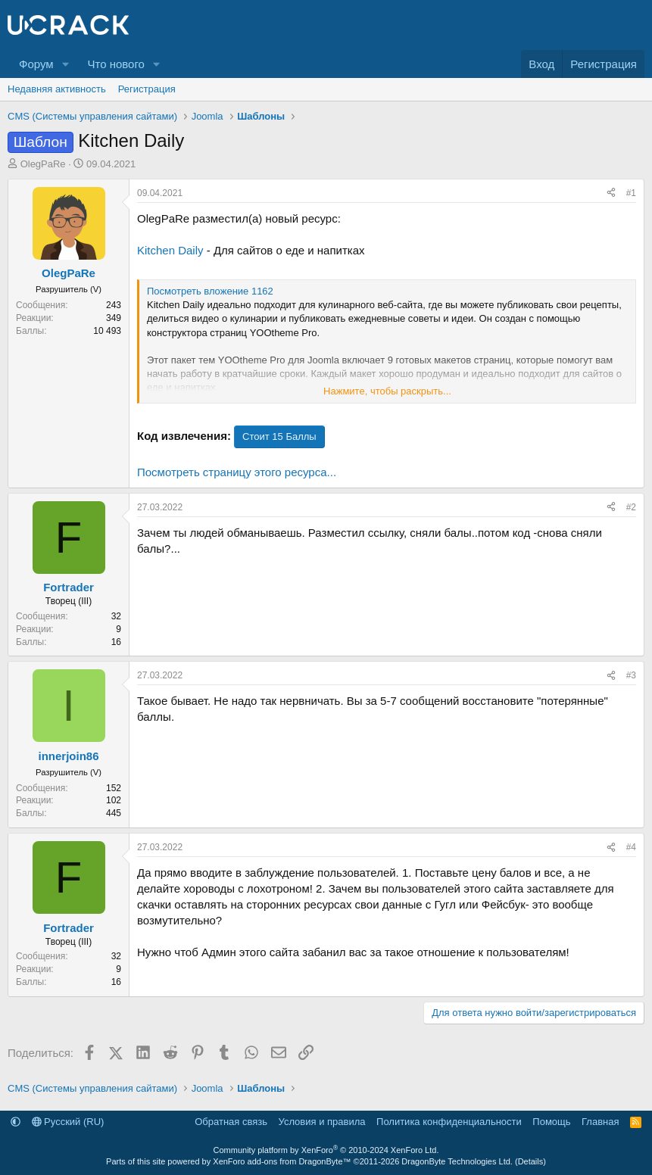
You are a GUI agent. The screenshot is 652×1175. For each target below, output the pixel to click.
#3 (631, 675)
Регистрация (147, 89)
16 (116, 642)
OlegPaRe (43, 164)
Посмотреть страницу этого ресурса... (236, 472)
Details (531, 1161)
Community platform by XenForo (326, 1150)
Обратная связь (231, 1121)
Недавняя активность (57, 89)
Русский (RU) (68, 1121)
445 (113, 813)
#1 (631, 193)
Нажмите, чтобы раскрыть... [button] (387, 391)
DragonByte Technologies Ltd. (457, 1161)
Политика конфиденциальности (449, 1121)
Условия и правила (322, 1121)
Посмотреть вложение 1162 (210, 291)
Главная (600, 1121)
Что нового (115, 64)
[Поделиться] (611, 193)
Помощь (551, 1121)
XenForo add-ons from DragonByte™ (282, 1161)
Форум (36, 64)
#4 (631, 847)
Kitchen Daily (170, 250)
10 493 (107, 331)
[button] (65, 64)
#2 (631, 507)
